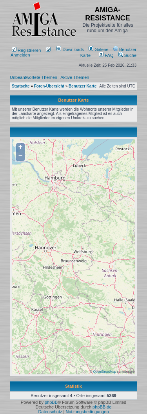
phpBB (51, 402)
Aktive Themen (74, 77)
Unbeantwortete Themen (33, 77)
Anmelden (31, 52)
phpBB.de (102, 407)
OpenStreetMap (104, 372)
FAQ (106, 55)
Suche (127, 55)
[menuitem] (70, 49)
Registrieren (26, 50)
